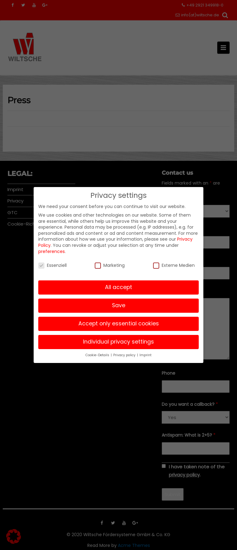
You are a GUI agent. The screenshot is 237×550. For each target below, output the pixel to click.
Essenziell (52, 265)
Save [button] (118, 305)
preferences (51, 251)
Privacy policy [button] (124, 355)
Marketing (110, 265)
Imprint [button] (145, 355)
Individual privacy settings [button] (118, 341)
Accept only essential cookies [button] (118, 323)
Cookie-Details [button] (97, 355)
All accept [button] (118, 287)
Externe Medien (174, 265)
